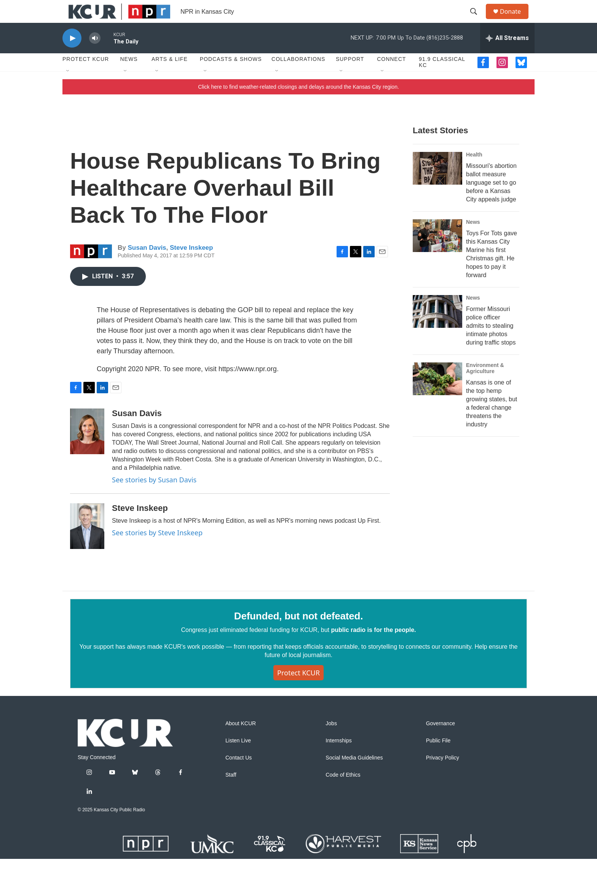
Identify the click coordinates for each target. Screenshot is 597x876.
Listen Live (238, 758)
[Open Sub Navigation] (68, 88)
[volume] (94, 55)
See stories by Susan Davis (154, 496)
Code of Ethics (343, 792)
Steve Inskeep (191, 264)
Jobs (331, 741)
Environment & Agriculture (485, 385)
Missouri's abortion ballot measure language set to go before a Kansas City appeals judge (491, 200)
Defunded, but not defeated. (298, 633)
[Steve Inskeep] (87, 543)
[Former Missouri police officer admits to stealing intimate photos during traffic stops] (437, 328)
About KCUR (240, 741)
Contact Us (238, 775)
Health (474, 172)
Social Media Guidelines (354, 775)
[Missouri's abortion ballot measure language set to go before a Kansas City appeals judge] (437, 185)
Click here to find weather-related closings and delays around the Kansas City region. (298, 104)
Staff (230, 792)
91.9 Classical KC (442, 79)
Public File (438, 758)
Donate (515, 20)
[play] (72, 55)
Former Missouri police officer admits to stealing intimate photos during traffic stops (491, 343)
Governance (440, 741)
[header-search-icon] (477, 20)
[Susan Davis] (87, 448)
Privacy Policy (442, 775)
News (128, 76)
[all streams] (507, 55)
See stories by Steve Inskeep (157, 549)
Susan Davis (147, 264)
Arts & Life (170, 76)
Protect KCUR (85, 76)
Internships (338, 758)
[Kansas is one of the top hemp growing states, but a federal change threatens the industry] (437, 396)
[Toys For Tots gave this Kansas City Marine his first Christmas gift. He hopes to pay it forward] (437, 252)
